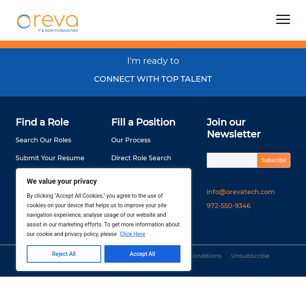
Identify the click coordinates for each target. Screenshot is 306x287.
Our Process (131, 140)
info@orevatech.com (241, 192)
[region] (103, 219)
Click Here (132, 234)
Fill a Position (143, 122)
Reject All (64, 254)
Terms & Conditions (192, 255)
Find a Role (42, 122)
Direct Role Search (141, 158)
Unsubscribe (250, 255)
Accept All (142, 254)
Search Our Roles (43, 140)
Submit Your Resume (50, 158)
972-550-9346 (229, 206)
